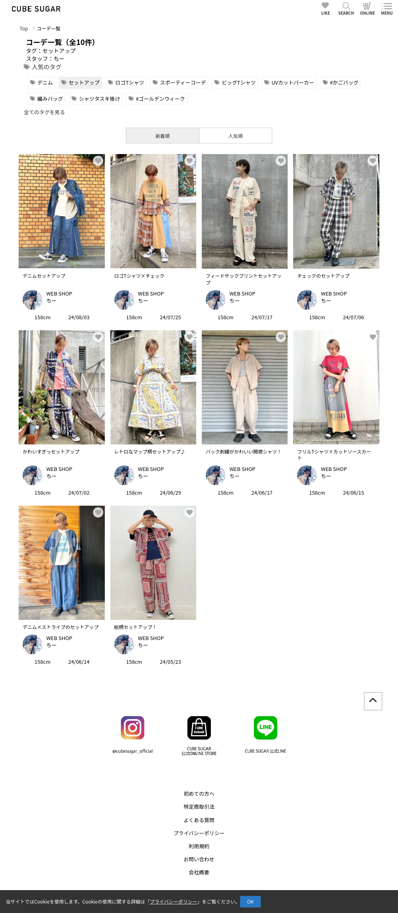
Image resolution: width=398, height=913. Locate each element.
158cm (42, 317)
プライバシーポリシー (199, 833)
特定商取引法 (199, 806)
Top (24, 28)
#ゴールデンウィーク (160, 98)
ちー (51, 300)
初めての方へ (199, 793)
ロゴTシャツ (129, 82)
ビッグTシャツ (239, 82)
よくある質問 (199, 820)
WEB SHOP (59, 293)
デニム (45, 82)
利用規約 (199, 846)
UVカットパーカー (292, 82)
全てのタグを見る (44, 112)
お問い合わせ (199, 859)
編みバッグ (50, 98)
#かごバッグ (344, 82)
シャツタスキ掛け (99, 98)
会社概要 (199, 872)
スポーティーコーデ (183, 82)
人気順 (236, 135)
